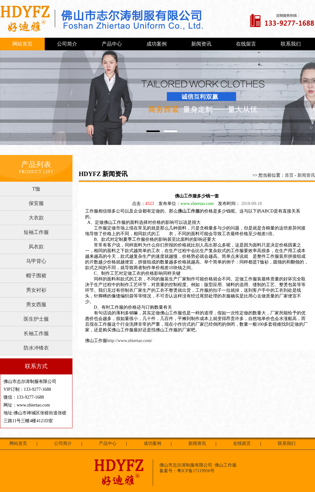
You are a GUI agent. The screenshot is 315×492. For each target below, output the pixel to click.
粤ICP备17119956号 (196, 470)
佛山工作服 (189, 211)
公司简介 (67, 44)
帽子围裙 (36, 275)
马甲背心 (36, 261)
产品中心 (112, 44)
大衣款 (36, 217)
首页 (289, 175)
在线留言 (246, 44)
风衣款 (36, 246)
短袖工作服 (36, 232)
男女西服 (36, 304)
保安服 (36, 203)
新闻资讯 (201, 44)
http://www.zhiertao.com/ (129, 340)
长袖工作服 (36, 333)
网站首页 (22, 44)
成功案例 (156, 44)
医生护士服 (36, 319)
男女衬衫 (36, 290)
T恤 (36, 188)
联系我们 (291, 44)
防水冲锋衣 (36, 348)
